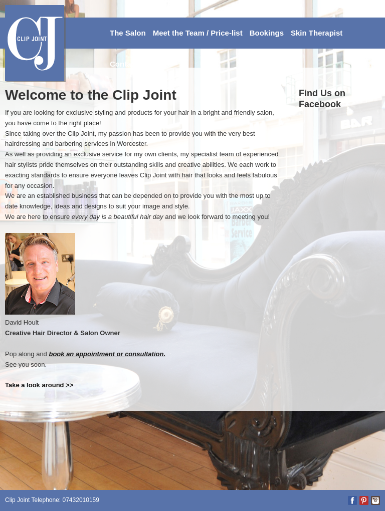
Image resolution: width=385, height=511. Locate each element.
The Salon (128, 33)
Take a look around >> (39, 385)
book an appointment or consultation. (107, 354)
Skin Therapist (316, 33)
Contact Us (129, 64)
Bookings (267, 33)
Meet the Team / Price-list (198, 33)
